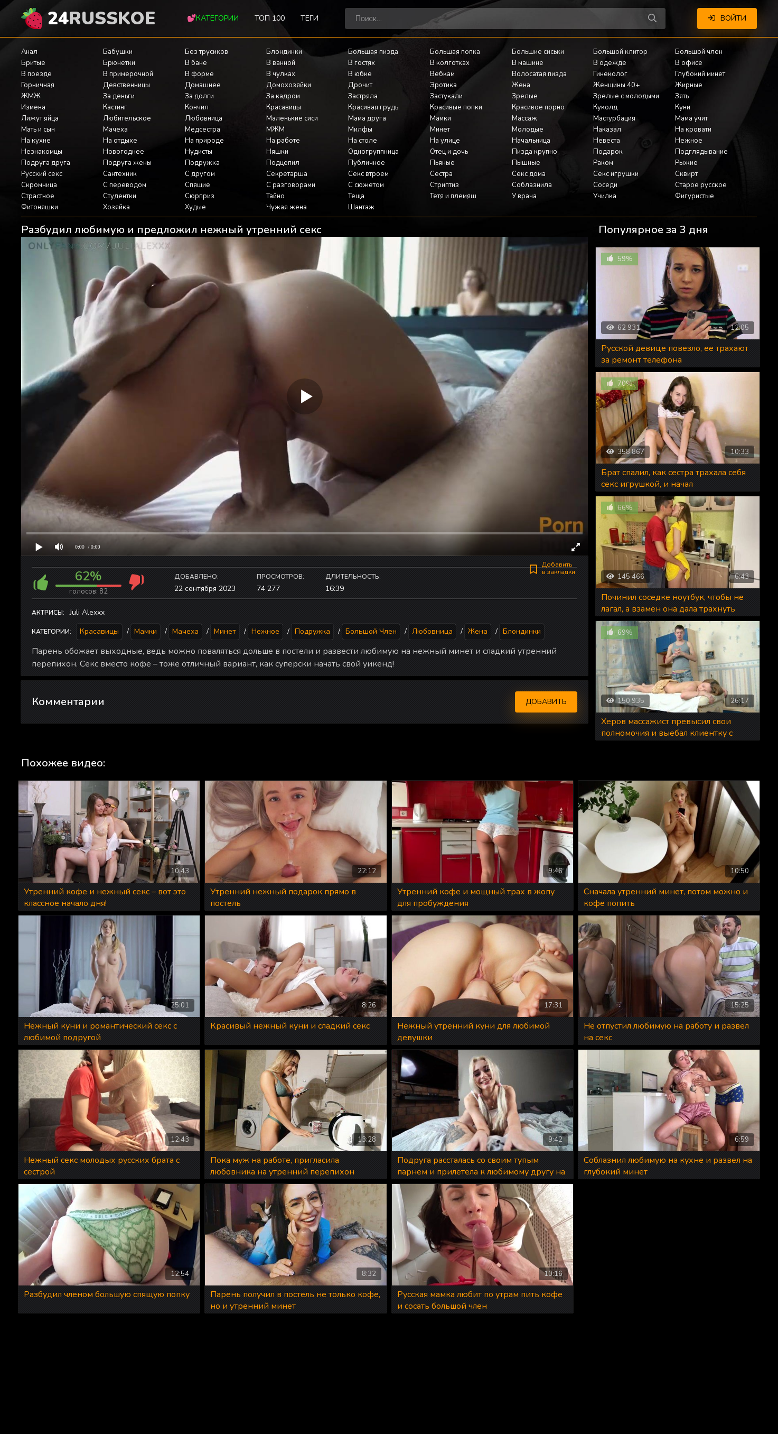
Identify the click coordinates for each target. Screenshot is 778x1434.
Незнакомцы (41, 151)
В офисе (688, 63)
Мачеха (115, 129)
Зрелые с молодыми (626, 96)
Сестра (441, 174)
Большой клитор (620, 52)
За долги (199, 96)
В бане (196, 63)
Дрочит (360, 85)
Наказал (607, 129)
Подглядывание (701, 151)
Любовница (203, 118)
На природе (204, 140)
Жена (521, 85)
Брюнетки (119, 63)
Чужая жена (286, 207)
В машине (527, 63)
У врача (524, 196)
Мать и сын (38, 129)
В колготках (450, 63)
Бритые (33, 63)
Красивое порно (538, 107)
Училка (604, 196)
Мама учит (691, 118)
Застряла (363, 96)
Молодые (527, 129)
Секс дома (529, 174)
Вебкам (442, 74)
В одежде (609, 63)
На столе (362, 140)
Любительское (127, 118)
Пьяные (442, 163)
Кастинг (115, 107)
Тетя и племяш (453, 196)
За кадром (283, 96)
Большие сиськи (538, 52)
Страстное (37, 196)
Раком (603, 163)
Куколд (605, 107)
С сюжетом (366, 185)
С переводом (124, 185)
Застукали (446, 96)
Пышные (526, 163)
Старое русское (701, 185)
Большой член (699, 52)
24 (101, 18)
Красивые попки (456, 107)
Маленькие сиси (292, 118)
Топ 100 (270, 18)
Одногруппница (373, 151)
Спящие (197, 185)
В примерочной (128, 74)
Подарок (608, 151)
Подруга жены (127, 163)
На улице (445, 140)
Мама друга (367, 118)
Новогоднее (123, 151)
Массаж (524, 118)
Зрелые (525, 96)
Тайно (275, 196)
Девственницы (126, 85)
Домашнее (203, 85)
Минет (440, 129)
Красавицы (283, 107)
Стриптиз (444, 185)
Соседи (605, 185)
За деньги (119, 96)
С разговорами (290, 185)
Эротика (443, 85)
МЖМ (275, 129)
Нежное (688, 140)
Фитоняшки (39, 207)
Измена (33, 107)
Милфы (360, 129)
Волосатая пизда (539, 74)
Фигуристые (694, 196)
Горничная (37, 85)
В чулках (280, 74)
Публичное (366, 163)
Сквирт (686, 174)
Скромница (39, 185)
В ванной (280, 63)
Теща (356, 196)
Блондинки (284, 52)
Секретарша (286, 174)
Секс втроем (368, 174)
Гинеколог (610, 74)
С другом (200, 174)
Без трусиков (206, 52)
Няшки (277, 151)
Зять (682, 96)
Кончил (197, 107)
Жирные (688, 85)
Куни (682, 107)
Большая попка (455, 52)
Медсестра (202, 129)
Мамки (440, 118)
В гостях (361, 63)
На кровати (693, 129)
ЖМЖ (31, 96)
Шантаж (361, 207)
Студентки (119, 196)
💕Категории (213, 18)
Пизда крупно (534, 151)
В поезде (36, 74)
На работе (283, 140)
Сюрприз (199, 196)
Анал (29, 52)
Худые (195, 207)
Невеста (606, 140)
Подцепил (282, 163)
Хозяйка (116, 207)
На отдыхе (120, 140)
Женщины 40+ (616, 85)
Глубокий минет (700, 74)
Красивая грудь (373, 107)
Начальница (531, 140)
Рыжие (686, 163)
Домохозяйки (288, 85)
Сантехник (120, 174)
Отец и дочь (449, 151)
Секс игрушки (616, 174)
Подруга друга (45, 163)
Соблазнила (532, 185)
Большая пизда (373, 52)
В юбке (360, 74)
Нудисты (198, 151)
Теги (309, 18)
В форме (199, 74)
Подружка (202, 163)
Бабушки (118, 52)
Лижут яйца (40, 118)
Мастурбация (614, 118)
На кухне (36, 140)
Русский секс (41, 174)
